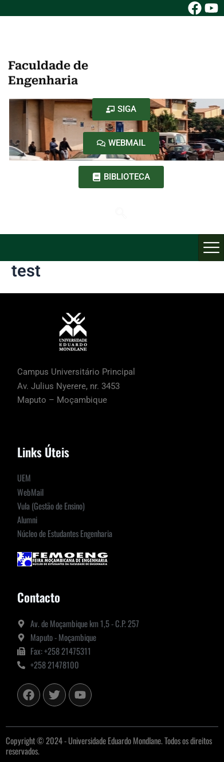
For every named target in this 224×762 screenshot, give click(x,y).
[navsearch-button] (120, 214)
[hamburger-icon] (211, 247)
